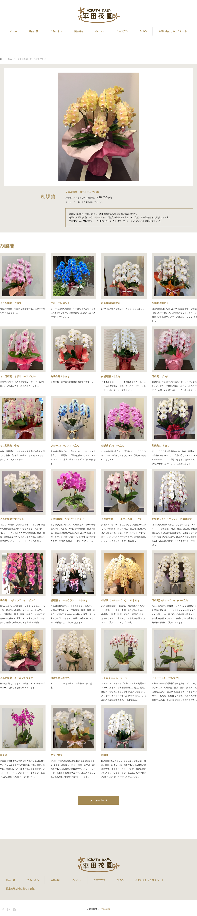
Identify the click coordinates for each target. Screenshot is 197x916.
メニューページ (98, 800)
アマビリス (56, 755)
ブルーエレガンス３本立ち (65, 445)
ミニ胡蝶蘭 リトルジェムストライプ (121, 519)
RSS (14, 908)
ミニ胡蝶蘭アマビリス (13, 519)
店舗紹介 (78, 31)
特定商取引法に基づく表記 (20, 888)
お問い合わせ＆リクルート (172, 31)
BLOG (143, 31)
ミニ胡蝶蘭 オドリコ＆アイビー (18, 376)
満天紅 (3, 755)
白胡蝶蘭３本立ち (110, 303)
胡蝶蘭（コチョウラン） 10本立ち (120, 600)
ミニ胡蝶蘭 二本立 (10, 303)
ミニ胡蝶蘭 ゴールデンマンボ (16, 678)
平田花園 (105, 909)
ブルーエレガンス (60, 303)
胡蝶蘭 (104, 755)
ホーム (13, 31)
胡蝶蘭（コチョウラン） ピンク (18, 600)
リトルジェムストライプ (114, 678)
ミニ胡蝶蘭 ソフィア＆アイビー (68, 519)
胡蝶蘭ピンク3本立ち (112, 445)
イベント (99, 31)
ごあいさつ (56, 31)
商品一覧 (33, 31)
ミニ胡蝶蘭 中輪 (9, 445)
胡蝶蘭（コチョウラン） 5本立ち (69, 600)
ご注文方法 (122, 31)
